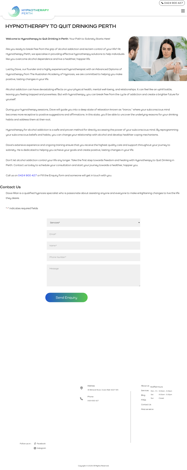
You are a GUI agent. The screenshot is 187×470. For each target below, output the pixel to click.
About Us (145, 386)
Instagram (41, 448)
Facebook (41, 443)
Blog (143, 395)
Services (145, 390)
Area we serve (147, 409)
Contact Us (146, 404)
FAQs (143, 400)
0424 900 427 (172, 3)
